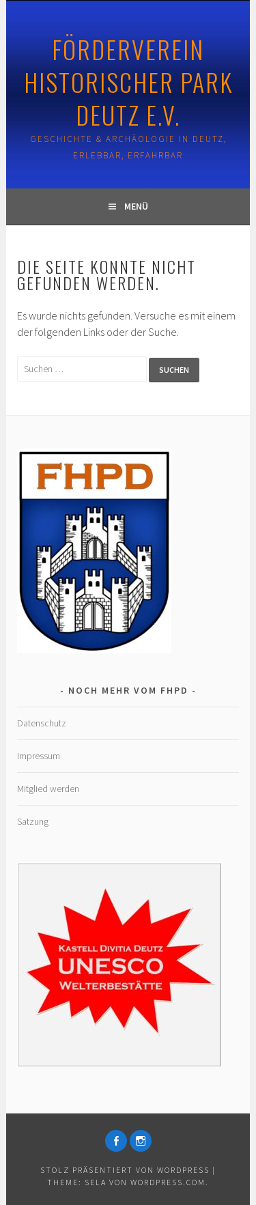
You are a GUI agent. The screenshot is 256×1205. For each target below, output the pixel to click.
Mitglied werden (48, 788)
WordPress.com (167, 1182)
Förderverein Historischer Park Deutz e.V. (128, 81)
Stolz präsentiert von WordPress (125, 1170)
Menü (136, 206)
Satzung (32, 821)
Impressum (38, 756)
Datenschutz (41, 723)
